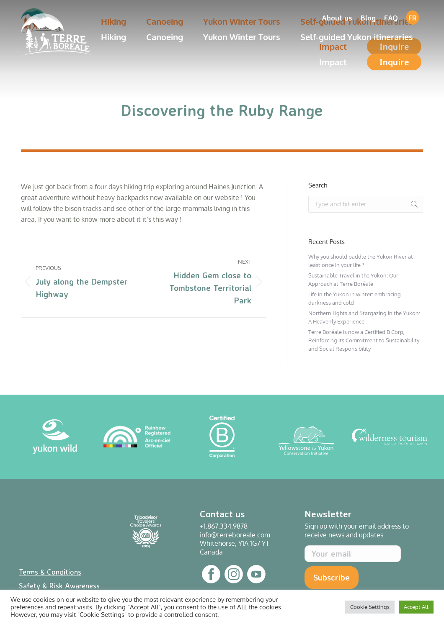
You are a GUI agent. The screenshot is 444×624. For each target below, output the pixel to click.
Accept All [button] (416, 606)
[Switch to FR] (412, 17)
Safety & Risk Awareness (59, 585)
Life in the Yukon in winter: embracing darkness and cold (354, 298)
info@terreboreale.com (235, 535)
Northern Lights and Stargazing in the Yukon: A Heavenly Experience (364, 317)
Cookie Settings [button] (370, 606)
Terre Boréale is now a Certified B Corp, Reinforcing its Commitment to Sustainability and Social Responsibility (363, 340)
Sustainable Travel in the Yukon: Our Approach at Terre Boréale (353, 279)
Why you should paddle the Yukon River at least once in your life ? (360, 260)
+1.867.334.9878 (224, 526)
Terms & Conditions (50, 571)
